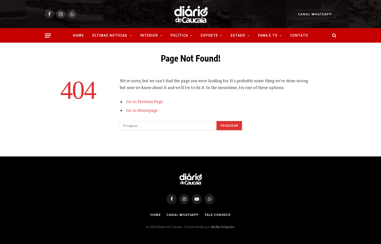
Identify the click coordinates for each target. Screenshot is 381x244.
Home (78, 35)
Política (179, 35)
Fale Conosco (218, 215)
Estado (238, 35)
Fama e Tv (267, 35)
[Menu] (48, 35)
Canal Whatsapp (315, 14)
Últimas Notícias (110, 35)
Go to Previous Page (144, 101)
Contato (299, 35)
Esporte (209, 35)
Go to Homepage (142, 110)
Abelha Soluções (222, 227)
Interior (149, 35)
